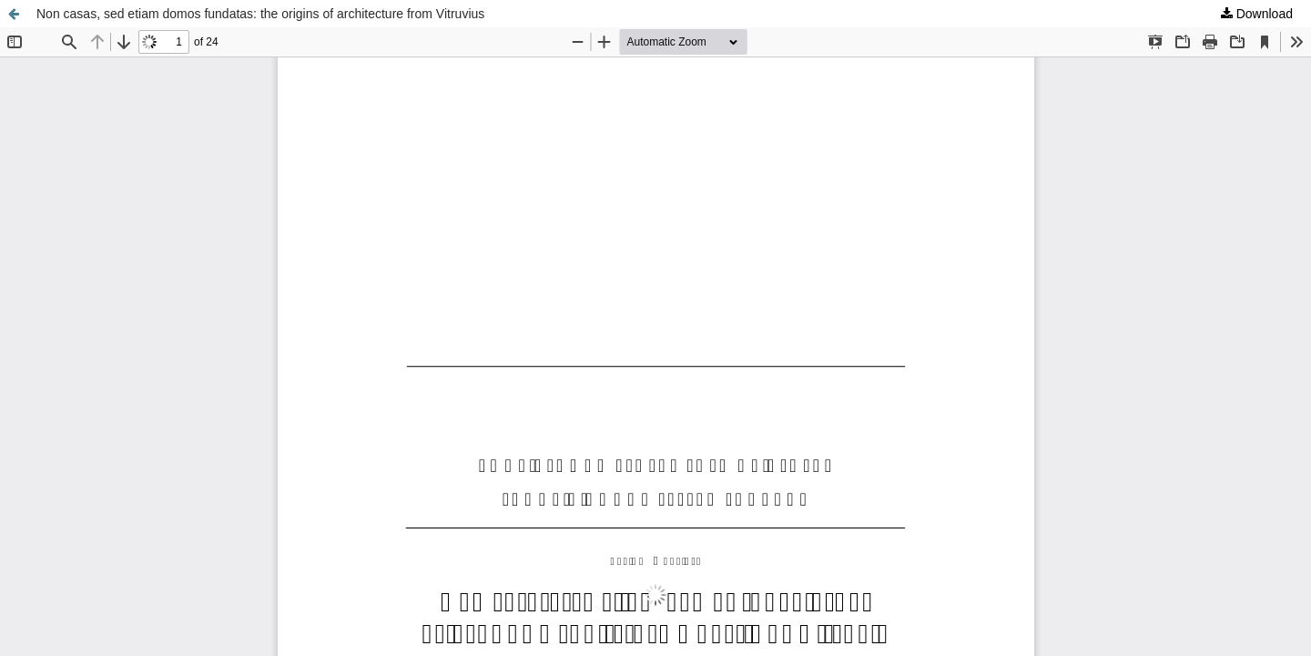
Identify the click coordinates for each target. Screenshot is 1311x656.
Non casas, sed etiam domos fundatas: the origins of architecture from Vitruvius (260, 13)
